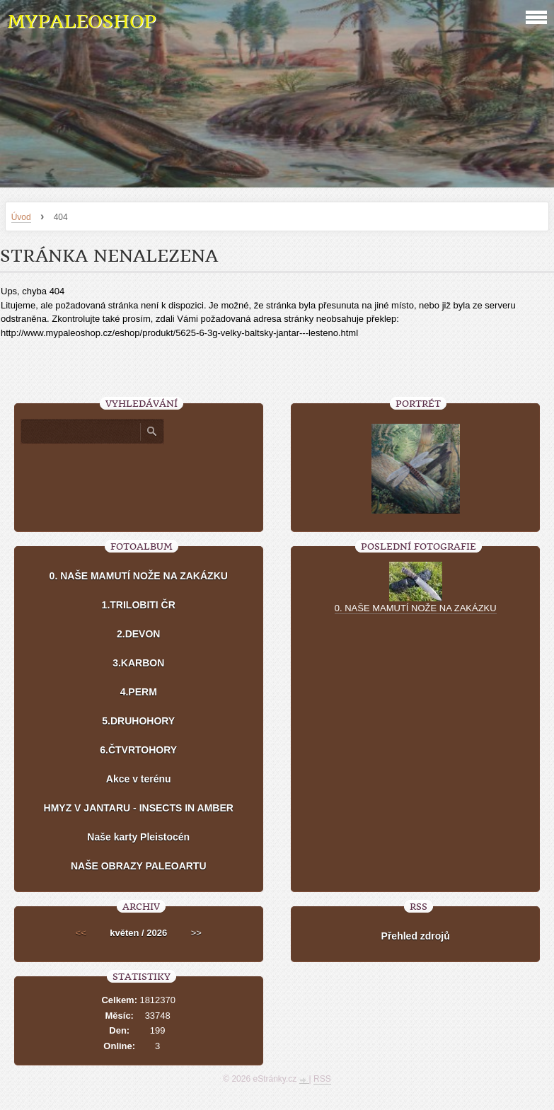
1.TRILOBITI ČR (138, 605)
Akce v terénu (138, 779)
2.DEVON (138, 634)
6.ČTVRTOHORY (138, 750)
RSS (322, 1079)
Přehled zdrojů (415, 936)
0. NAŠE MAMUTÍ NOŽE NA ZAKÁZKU (139, 576)
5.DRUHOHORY (138, 721)
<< (81, 932)
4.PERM (138, 692)
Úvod (21, 217)
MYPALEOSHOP (81, 22)
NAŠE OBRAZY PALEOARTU (139, 866)
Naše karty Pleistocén (138, 837)
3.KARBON (138, 663)
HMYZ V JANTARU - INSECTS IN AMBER (138, 808)
